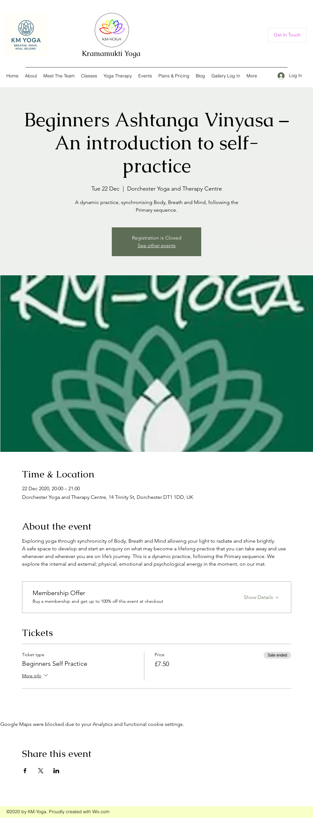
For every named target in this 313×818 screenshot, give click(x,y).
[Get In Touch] (287, 35)
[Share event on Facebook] (25, 770)
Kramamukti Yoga (111, 53)
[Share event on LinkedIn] (56, 770)
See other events (157, 245)
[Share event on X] (41, 770)
